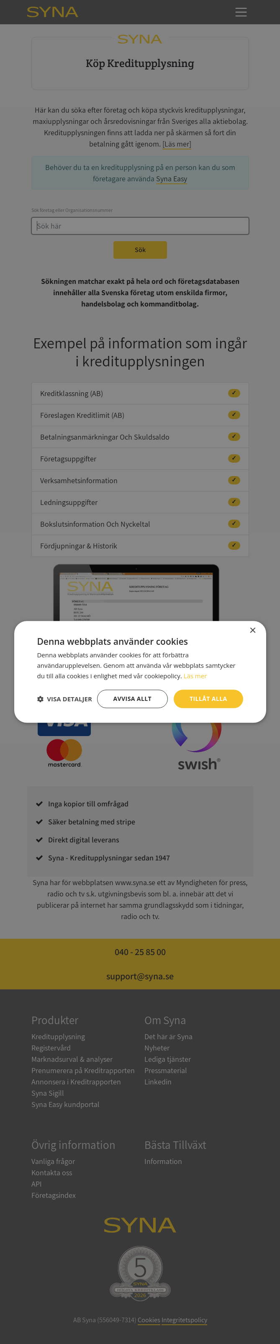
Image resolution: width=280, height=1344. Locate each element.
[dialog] (140, 672)
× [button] (252, 631)
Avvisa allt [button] (132, 699)
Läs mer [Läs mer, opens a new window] (195, 676)
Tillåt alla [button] (208, 699)
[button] (64, 699)
